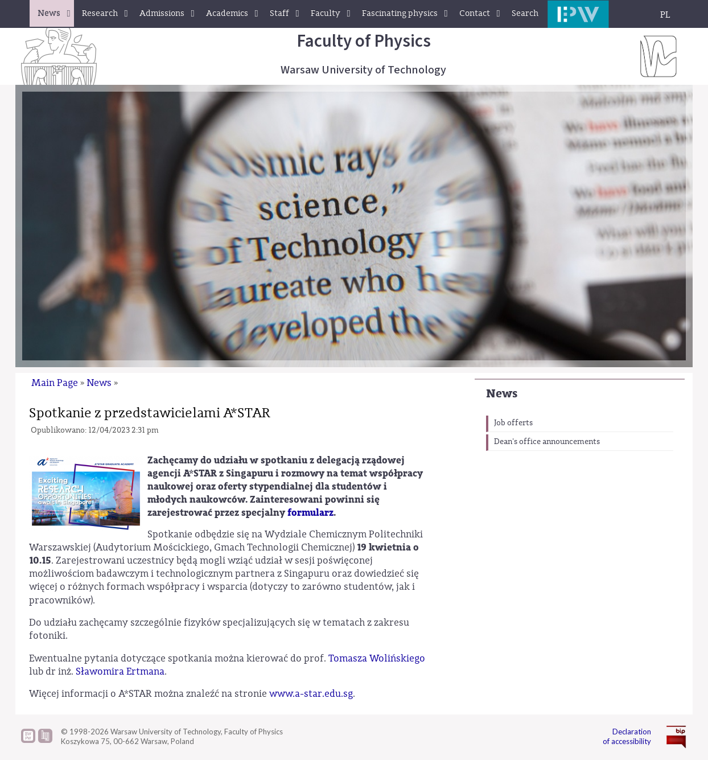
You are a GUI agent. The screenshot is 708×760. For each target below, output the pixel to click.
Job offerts (513, 423)
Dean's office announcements (547, 442)
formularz (310, 512)
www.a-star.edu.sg (310, 694)
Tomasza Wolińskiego (376, 658)
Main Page (54, 383)
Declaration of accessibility (627, 736)
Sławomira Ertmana (120, 671)
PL (665, 14)
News (501, 393)
